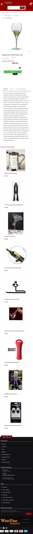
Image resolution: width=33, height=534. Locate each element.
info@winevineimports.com (9, 475)
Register (4, 451)
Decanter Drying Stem (9, 236)
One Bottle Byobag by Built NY (11, 362)
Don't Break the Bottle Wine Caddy (12, 268)
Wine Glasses (14, 12)
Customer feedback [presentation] (20, 89)
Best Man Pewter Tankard (10, 173)
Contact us (4, 446)
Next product (16, 15)
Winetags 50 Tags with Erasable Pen (13, 425)
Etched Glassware (7, 492)
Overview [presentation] (5, 89)
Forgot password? (6, 454)
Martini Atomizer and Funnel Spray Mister (14, 331)
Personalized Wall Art (7, 497)
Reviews (4, 459)
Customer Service (6, 462)
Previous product (6, 15)
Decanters (5, 495)
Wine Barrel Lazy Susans (8, 500)
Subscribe (28, 513)
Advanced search (6, 457)
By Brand (5, 487)
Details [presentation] (12, 89)
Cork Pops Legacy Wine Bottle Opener (13, 204)
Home (3, 12)
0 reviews (13, 57)
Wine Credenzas (6, 502)
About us (4, 444)
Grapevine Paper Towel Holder (11, 299)
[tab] (5, 89)
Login (3, 449)
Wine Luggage (6, 489)
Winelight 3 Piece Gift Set (10, 394)
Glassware (8, 12)
